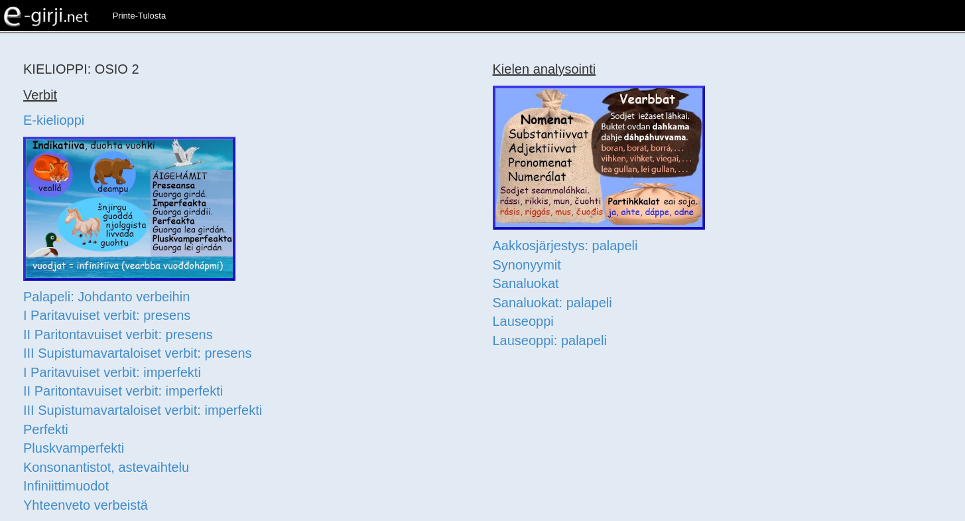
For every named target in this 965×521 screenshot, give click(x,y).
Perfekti (45, 429)
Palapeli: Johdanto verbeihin (106, 296)
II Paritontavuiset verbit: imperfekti (123, 391)
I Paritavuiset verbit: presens (106, 315)
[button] (180, 10)
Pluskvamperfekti (73, 448)
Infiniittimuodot (66, 486)
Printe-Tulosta (139, 16)
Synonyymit (527, 265)
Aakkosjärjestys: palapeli (565, 245)
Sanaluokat (526, 283)
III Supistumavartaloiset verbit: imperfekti (142, 410)
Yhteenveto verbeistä (85, 505)
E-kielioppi (53, 120)
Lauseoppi (523, 321)
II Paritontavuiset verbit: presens (118, 334)
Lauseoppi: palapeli (550, 340)
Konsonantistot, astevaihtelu (106, 467)
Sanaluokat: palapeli (552, 302)
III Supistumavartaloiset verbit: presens (137, 353)
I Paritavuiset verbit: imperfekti (112, 372)
